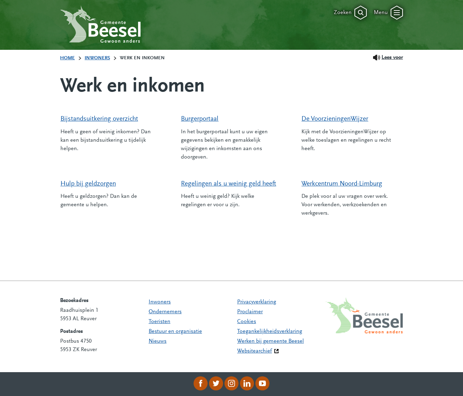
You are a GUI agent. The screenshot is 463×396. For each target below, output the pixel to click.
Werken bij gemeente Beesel (270, 341)
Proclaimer (250, 312)
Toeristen (159, 321)
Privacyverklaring (256, 302)
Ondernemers (165, 312)
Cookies (246, 321)
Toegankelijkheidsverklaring (269, 331)
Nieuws (158, 341)
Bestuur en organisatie (175, 331)
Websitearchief (254, 351)
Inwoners (160, 302)
